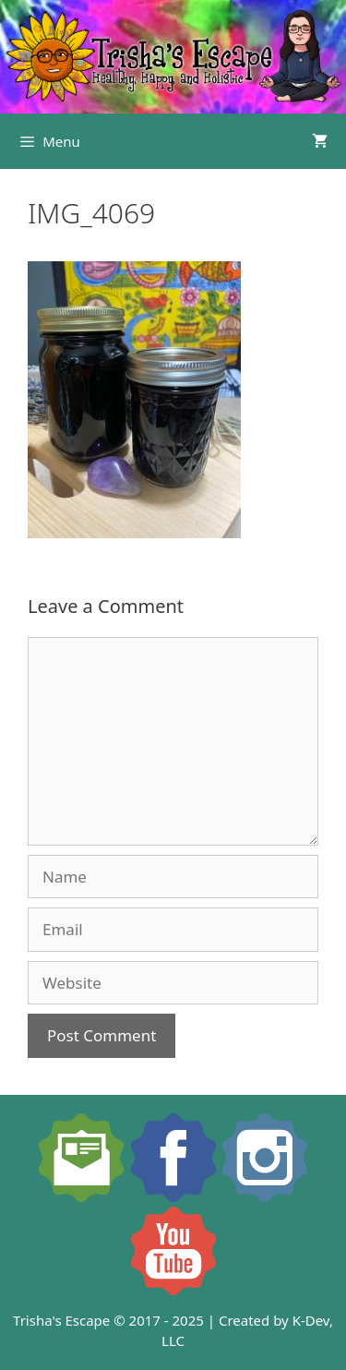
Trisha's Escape (61, 1320)
